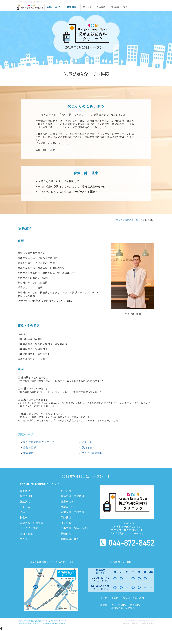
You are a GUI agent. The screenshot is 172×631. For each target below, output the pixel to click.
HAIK (152, 623)
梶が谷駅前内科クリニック (129, 220)
